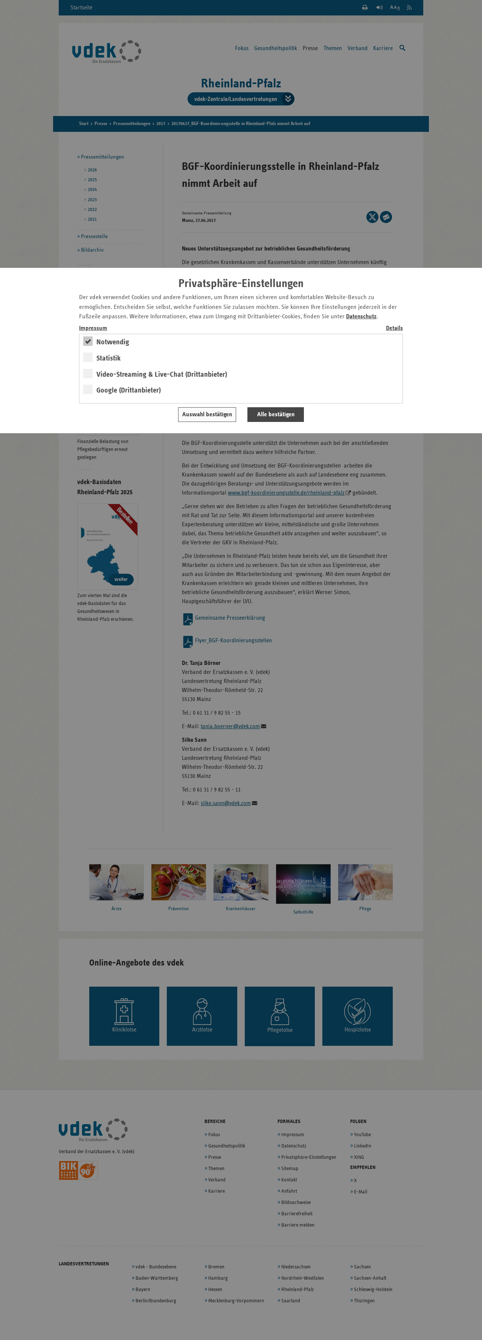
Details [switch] (394, 328)
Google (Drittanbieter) (128, 390)
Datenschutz (361, 316)
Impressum (93, 328)
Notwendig (112, 342)
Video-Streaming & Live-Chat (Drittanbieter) (161, 374)
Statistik (108, 358)
